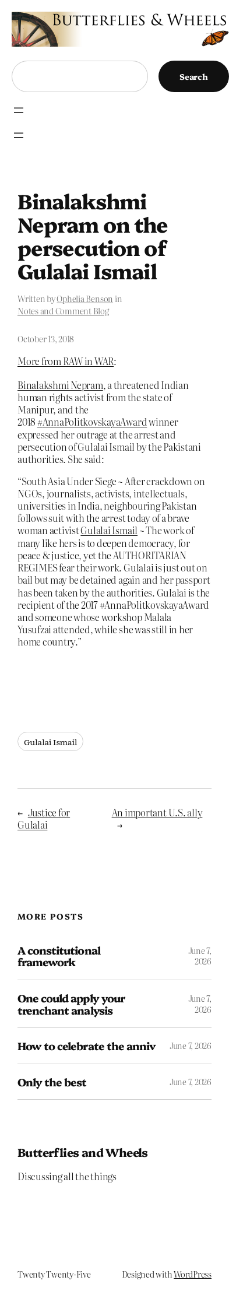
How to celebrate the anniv (86, 1046)
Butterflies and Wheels (82, 1152)
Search (193, 76)
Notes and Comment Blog (63, 311)
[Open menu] (19, 110)
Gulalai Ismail (109, 530)
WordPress (193, 1274)
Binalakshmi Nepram (60, 385)
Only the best (52, 1082)
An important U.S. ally (157, 812)
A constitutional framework (58, 956)
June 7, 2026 (200, 956)
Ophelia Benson (85, 298)
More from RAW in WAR (65, 361)
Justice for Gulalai (43, 818)
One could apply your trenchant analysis (71, 1004)
